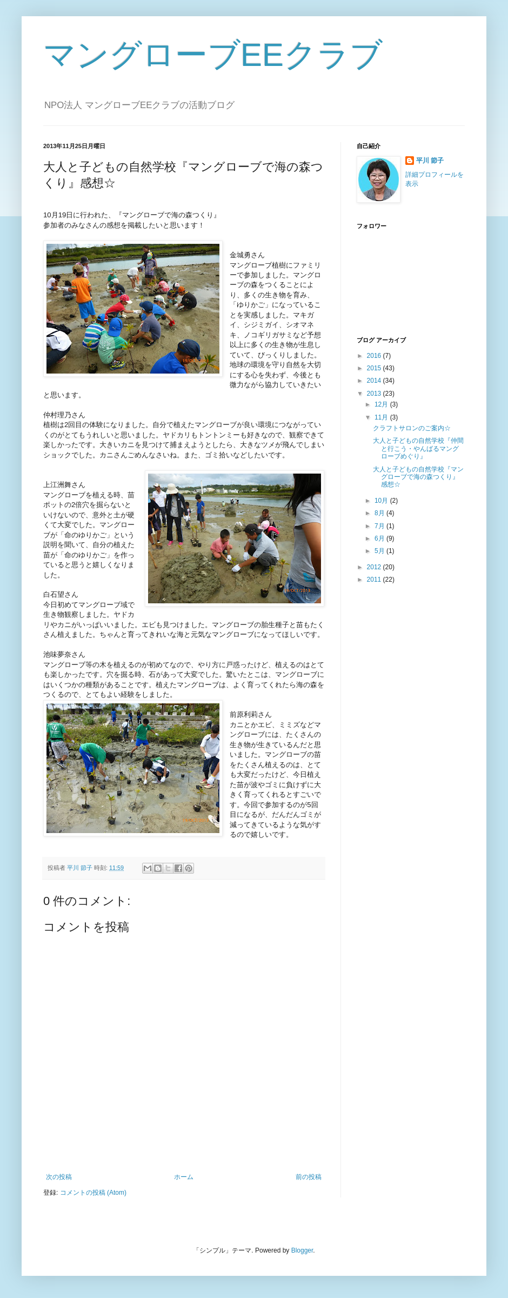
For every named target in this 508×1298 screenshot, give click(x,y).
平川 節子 (430, 160)
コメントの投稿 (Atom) (93, 1192)
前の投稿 (309, 1177)
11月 (382, 417)
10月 (382, 500)
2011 (375, 579)
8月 (380, 513)
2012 (375, 567)
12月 (382, 404)
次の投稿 (59, 1177)
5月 (380, 551)
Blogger (302, 1250)
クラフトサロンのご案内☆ (412, 428)
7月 (380, 526)
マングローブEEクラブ (213, 55)
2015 (375, 368)
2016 (375, 356)
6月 (380, 538)
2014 (375, 380)
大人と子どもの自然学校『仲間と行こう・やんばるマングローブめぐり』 (418, 448)
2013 (375, 393)
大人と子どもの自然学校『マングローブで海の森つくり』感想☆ (418, 477)
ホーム (183, 1177)
